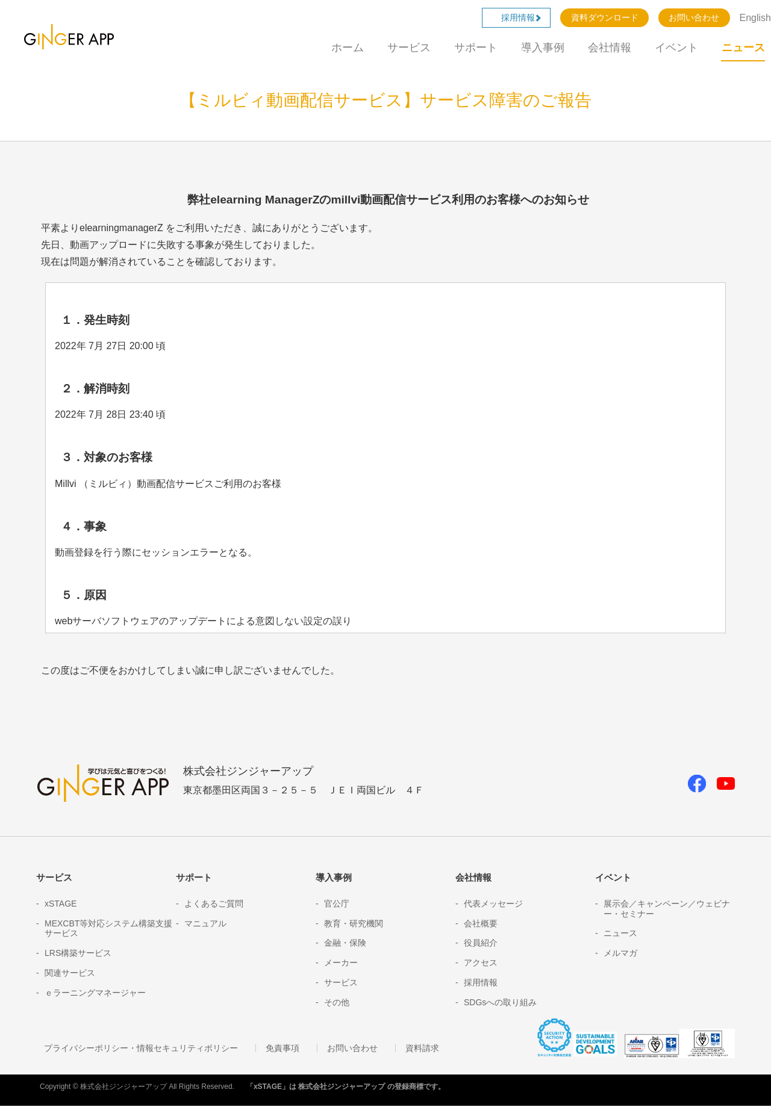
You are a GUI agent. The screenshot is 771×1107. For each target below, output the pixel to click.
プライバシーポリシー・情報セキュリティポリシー (134, 1049)
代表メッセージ (493, 903)
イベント (676, 48)
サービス (409, 48)
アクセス (481, 962)
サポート (476, 48)
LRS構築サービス (78, 953)
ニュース (743, 48)
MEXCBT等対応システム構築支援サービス (108, 928)
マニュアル (205, 923)
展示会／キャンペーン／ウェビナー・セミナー (667, 909)
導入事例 (542, 48)
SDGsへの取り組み (500, 1002)
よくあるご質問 (213, 903)
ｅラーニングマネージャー (95, 992)
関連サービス (70, 973)
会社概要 (481, 923)
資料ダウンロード (604, 17)
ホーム (347, 48)
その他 (336, 1002)
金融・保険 (345, 942)
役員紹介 (481, 942)
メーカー (341, 962)
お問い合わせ (694, 17)
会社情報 (609, 48)
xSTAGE (60, 903)
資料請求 (401, 1049)
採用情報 (522, 17)
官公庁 (336, 903)
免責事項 (267, 1049)
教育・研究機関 (353, 923)
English (755, 18)
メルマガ (620, 953)
